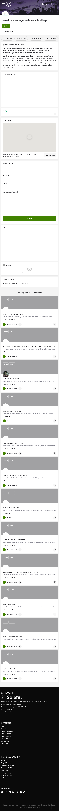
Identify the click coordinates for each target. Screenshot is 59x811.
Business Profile (8, 32)
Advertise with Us (6, 736)
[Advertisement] (29, 91)
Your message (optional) (29, 202)
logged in (14, 283)
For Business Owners (7, 765)
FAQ (2, 777)
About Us (3, 726)
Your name (29, 169)
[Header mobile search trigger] (55, 4)
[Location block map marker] (29, 137)
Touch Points (5, 729)
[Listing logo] (5, 14)
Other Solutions (5, 738)
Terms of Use (5, 741)
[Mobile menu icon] (3, 4)
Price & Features (6, 733)
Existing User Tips (6, 773)
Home (3, 760)
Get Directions (50, 155)
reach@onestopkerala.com (9, 712)
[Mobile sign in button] (42, 4)
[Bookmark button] (54, 324)
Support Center (5, 763)
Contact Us (4, 746)
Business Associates (7, 731)
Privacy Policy (5, 743)
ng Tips (5, 770)
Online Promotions (6, 775)
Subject (29, 186)
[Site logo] (9, 4)
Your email (29, 177)
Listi (2, 770)
